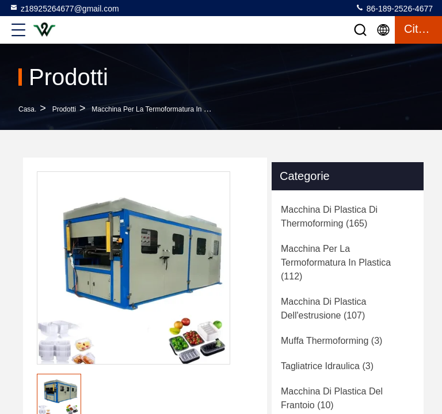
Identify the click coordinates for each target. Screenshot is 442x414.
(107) (324, 308)
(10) (332, 398)
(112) (336, 262)
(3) (331, 341)
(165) (329, 216)
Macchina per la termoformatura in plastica (160, 109)
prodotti (64, 109)
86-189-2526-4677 (394, 8)
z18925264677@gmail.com (64, 8)
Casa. (27, 109)
